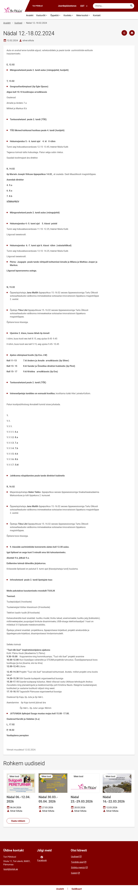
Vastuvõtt (42, 15)
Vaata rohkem (18, 821)
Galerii (74, 873)
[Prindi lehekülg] (132, 33)
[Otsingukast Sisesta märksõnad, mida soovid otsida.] (113, 6)
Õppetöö (55, 15)
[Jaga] (124, 33)
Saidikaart (77, 889)
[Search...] (131, 6)
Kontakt (97, 15)
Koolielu (69, 15)
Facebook (42, 858)
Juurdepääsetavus (67, 6)
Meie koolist (83, 15)
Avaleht (29, 15)
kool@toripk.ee (11, 869)
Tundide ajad (77, 862)
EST (84, 6)
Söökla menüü (78, 867)
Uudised (18, 23)
